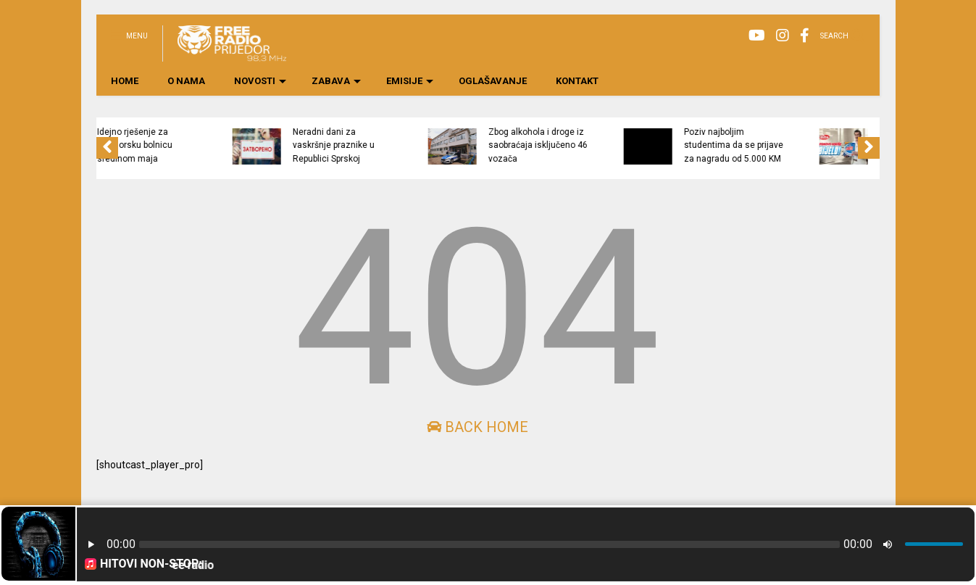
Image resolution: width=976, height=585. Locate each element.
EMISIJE (409, 80)
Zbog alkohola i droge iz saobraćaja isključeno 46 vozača (602, 145)
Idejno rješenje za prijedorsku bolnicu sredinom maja (199, 145)
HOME (124, 80)
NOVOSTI (260, 80)
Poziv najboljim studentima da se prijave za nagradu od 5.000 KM (798, 145)
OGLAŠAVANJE (493, 80)
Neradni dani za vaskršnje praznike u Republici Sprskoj (398, 145)
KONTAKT (577, 80)
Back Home (477, 427)
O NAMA (186, 80)
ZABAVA (336, 80)
